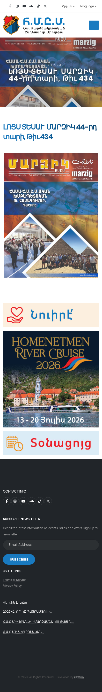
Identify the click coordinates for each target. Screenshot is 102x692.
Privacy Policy (12, 586)
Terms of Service (14, 580)
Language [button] (88, 6)
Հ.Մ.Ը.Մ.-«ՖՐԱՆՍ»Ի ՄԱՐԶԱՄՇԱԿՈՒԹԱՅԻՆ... (38, 621)
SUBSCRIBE (19, 559)
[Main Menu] (94, 25)
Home (42, 65)
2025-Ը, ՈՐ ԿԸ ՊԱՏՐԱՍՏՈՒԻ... (27, 611)
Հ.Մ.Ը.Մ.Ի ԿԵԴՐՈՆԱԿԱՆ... (23, 632)
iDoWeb (79, 677)
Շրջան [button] (68, 6)
